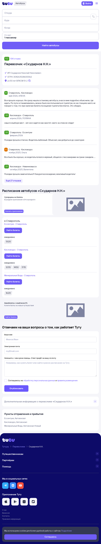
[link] (13, 211)
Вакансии (6, 513)
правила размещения (67, 380)
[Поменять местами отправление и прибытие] (93, 16)
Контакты (6, 516)
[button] (5, 485)
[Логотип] (7, 3)
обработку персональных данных (39, 380)
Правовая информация (11, 519)
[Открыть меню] (97, 3)
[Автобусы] (20, 3)
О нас (4, 510)
